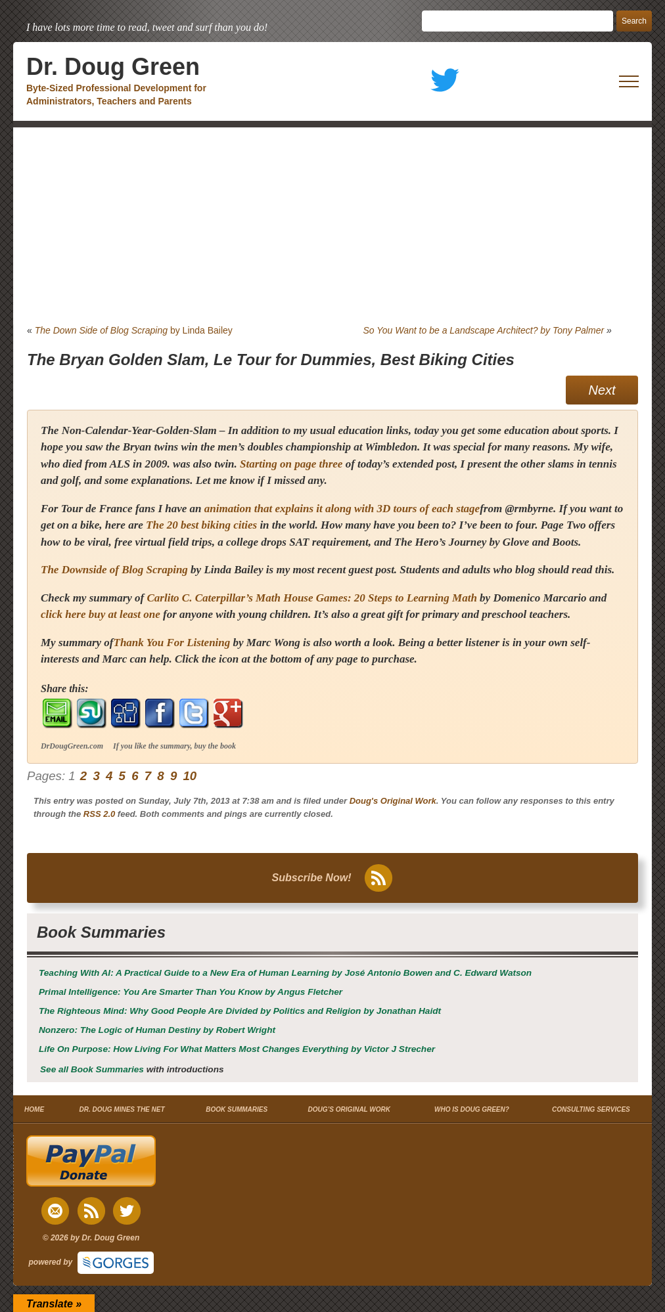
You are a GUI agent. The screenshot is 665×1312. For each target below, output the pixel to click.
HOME (34, 1109)
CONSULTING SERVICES (591, 1109)
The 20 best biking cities (201, 525)
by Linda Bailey (134, 330)
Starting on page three (291, 464)
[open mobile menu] (629, 81)
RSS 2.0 (99, 814)
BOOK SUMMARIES (236, 1109)
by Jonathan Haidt (240, 1011)
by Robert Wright (157, 1030)
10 (189, 776)
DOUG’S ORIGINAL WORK (349, 1109)
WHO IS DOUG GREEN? (471, 1109)
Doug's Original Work (393, 801)
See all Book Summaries (92, 1069)
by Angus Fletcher (190, 992)
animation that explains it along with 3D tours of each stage (342, 508)
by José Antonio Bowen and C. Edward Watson (285, 973)
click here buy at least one (100, 614)
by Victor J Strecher (237, 1049)
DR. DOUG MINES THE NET (122, 1109)
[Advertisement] (332, 226)
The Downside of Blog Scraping (114, 569)
